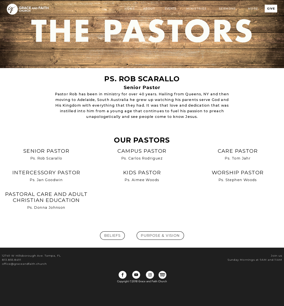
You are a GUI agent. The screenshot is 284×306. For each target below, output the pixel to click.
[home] (28, 8)
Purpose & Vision (160, 235)
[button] (149, 8)
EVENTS (170, 9)
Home (129, 8)
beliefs (112, 235)
